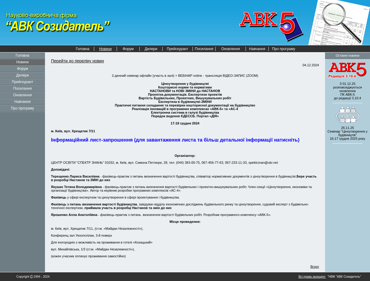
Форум (128, 49)
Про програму (283, 49)
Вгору (314, 266)
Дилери (151, 49)
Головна (83, 49)
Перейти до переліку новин (77, 60)
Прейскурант (177, 49)
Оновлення (230, 49)
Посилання (204, 49)
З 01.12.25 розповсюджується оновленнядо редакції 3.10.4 (347, 91)
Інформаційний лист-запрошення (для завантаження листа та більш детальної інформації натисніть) (175, 139)
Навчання (257, 49)
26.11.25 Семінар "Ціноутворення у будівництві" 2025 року (347, 133)
